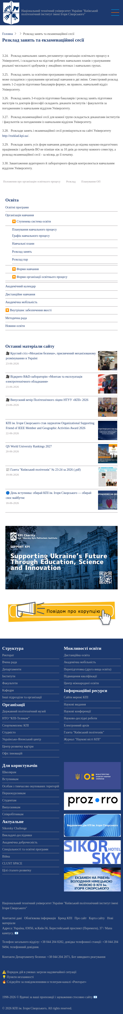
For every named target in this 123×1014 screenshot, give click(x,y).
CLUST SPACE (12, 863)
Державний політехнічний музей (24, 711)
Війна (6, 856)
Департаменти (11, 669)
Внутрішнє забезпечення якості (31, 310)
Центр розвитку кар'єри (17, 746)
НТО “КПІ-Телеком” (15, 718)
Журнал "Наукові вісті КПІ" (82, 739)
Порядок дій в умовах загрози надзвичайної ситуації (41, 972)
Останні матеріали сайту (29, 346)
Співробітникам (12, 814)
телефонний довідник (24, 947)
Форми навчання (28, 269)
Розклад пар (20, 259)
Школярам (9, 772)
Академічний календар (20, 286)
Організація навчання (19, 215)
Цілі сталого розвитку (16, 870)
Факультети (10, 683)
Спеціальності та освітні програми (25, 849)
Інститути (8, 676)
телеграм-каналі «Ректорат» (67, 982)
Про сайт (81, 918)
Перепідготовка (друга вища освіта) (87, 669)
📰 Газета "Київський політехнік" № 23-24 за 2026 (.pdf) (43, 469)
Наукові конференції (77, 711)
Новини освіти (15, 326)
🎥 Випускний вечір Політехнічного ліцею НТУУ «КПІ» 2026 (47, 400)
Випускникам (11, 807)
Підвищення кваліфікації (80, 676)
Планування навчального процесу (34, 229)
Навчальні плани (23, 243)
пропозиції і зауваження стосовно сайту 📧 (68, 997)
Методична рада (16, 318)
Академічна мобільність (21, 302)
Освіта (12, 200)
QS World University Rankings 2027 (29, 446)
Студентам (9, 800)
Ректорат (8, 655)
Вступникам (10, 779)
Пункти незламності (20, 977)
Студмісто (9, 732)
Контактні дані (12, 918)
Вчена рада (9, 662)
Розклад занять (22, 251)
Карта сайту (97, 918)
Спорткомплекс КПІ (15, 725)
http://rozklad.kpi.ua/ (15, 136)
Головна (7, 34)
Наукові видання (75, 704)
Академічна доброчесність (19, 842)
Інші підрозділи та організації (22, 697)
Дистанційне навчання (20, 294)
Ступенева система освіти (34, 221)
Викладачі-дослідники (17, 835)
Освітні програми (17, 207)
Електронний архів (76, 725)
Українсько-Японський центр (21, 739)
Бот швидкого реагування (88, 957)
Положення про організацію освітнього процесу (31, 181)
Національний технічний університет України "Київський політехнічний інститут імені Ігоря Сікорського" (59, 12)
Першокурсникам (14, 793)
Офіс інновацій (12, 753)
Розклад (71, 181)
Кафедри (8, 690)
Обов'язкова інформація (40, 918)
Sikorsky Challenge (14, 828)
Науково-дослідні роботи (80, 718)
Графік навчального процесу (31, 235)
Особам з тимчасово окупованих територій (30, 786)
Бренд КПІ (65, 918)
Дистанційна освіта (77, 655)
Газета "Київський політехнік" (84, 732)
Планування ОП (90, 181)
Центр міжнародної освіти (81, 683)
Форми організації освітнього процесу (42, 277)
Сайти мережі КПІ (76, 697)
